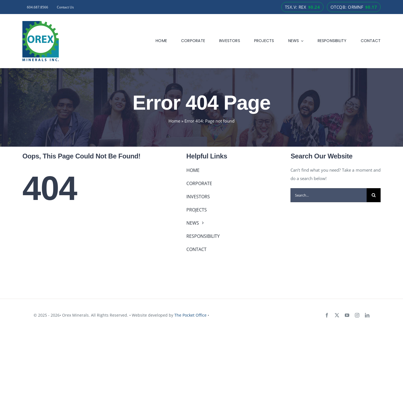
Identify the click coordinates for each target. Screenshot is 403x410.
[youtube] (347, 315)
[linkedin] (367, 315)
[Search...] (328, 195)
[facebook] (327, 315)
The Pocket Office (190, 315)
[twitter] (337, 315)
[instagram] (357, 315)
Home (174, 121)
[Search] (374, 195)
